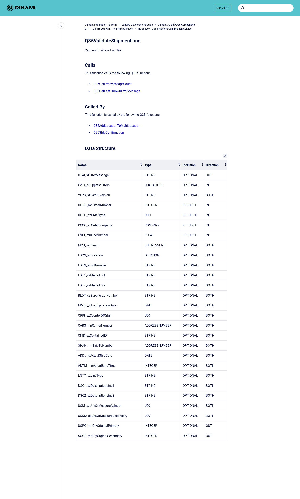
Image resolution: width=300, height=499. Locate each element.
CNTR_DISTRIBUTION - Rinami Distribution (109, 28)
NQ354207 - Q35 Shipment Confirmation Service (165, 28)
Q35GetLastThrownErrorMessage (117, 91)
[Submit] (242, 8)
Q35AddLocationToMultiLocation (117, 126)
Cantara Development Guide (137, 24)
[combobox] (265, 8)
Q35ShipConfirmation (109, 132)
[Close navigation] (61, 25)
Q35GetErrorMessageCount (113, 84)
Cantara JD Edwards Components (177, 24)
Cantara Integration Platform (101, 24)
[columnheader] (109, 165)
